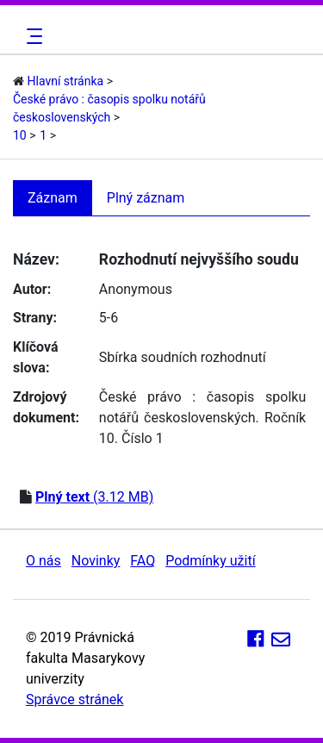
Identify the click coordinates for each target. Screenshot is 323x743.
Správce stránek (74, 699)
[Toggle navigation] (32, 36)
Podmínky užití (210, 561)
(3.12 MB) (94, 497)
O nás (43, 561)
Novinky (96, 561)
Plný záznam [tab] (146, 198)
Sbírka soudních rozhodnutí (182, 357)
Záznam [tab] (53, 198)
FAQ (142, 561)
